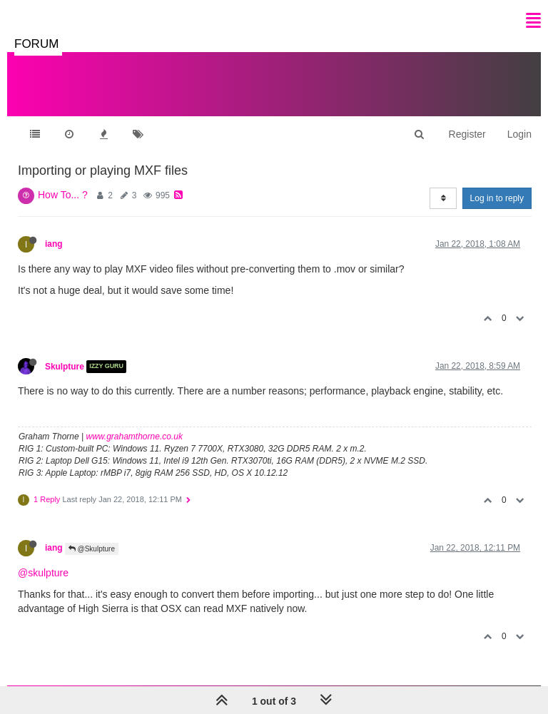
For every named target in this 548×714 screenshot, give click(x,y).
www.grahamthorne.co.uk (134, 437)
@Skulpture (91, 549)
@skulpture (43, 572)
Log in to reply (497, 198)
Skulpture (64, 367)
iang (53, 244)
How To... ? (63, 194)
